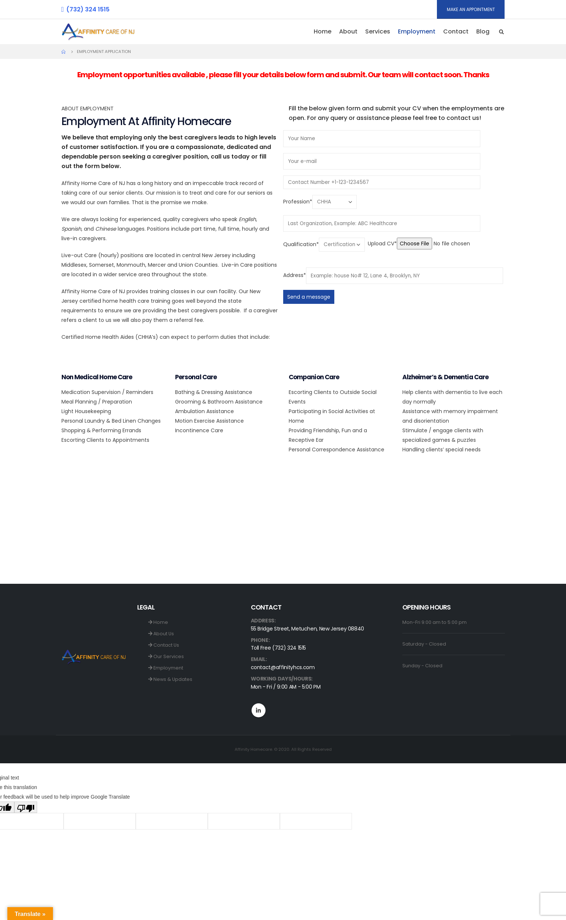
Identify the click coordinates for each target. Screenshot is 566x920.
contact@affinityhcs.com (283, 667)
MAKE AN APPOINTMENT (471, 9)
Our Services (166, 656)
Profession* (297, 201)
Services (377, 31)
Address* (294, 275)
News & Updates (170, 679)
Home (322, 31)
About (348, 31)
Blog (483, 31)
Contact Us (163, 645)
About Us (161, 633)
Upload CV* (382, 243)
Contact (456, 31)
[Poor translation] (25, 807)
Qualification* (301, 244)
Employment (416, 31)
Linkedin (259, 710)
